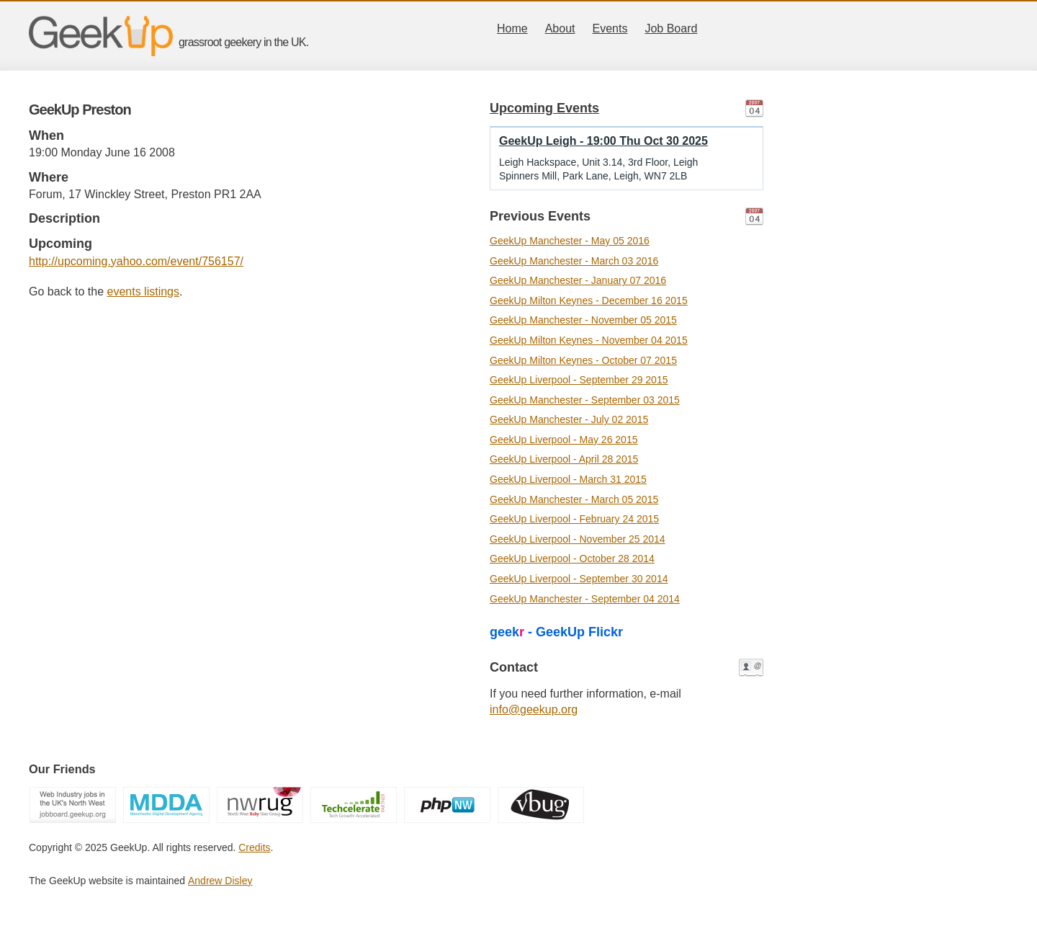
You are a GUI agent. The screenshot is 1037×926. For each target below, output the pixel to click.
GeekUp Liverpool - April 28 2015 (564, 459)
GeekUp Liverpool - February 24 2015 (574, 519)
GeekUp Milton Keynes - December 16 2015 (589, 300)
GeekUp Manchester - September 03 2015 (585, 400)
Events (610, 28)
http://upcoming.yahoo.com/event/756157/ (136, 261)
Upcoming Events (544, 108)
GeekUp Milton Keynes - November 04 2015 (589, 340)
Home (512, 28)
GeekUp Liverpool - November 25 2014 (577, 539)
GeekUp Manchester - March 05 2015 (574, 499)
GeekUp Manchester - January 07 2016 (578, 280)
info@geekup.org (534, 709)
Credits (254, 847)
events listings (143, 291)
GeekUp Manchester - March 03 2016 (574, 261)
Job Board (671, 28)
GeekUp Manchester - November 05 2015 (583, 320)
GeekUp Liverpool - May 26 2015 (563, 439)
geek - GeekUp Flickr (556, 632)
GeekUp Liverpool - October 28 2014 (572, 558)
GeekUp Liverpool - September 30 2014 (579, 578)
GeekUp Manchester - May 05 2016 (570, 240)
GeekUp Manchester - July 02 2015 (569, 419)
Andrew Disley (220, 880)
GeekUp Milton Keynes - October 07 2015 (583, 360)
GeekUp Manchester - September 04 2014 (585, 599)
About (560, 28)
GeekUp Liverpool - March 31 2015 (568, 479)
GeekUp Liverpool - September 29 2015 (579, 380)
